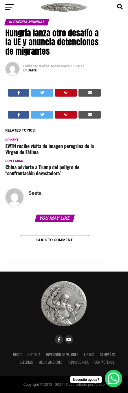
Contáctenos (104, 362)
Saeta (32, 70)
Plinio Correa (78, 362)
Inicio (17, 354)
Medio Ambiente (50, 362)
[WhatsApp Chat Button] (113, 378)
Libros (89, 354)
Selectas (26, 362)
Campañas (107, 354)
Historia (34, 354)
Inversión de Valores (62, 354)
